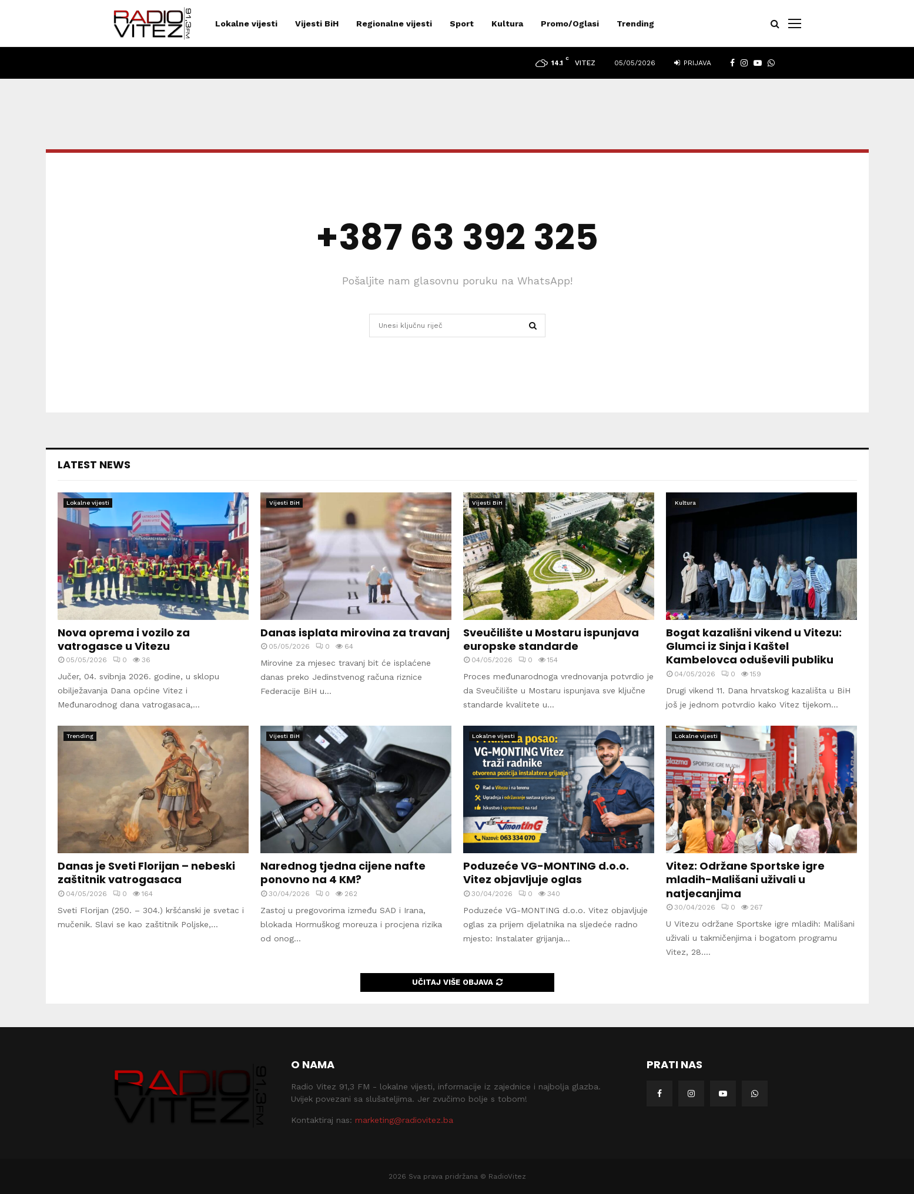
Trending (635, 23)
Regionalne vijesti (394, 23)
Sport (462, 23)
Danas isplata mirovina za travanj (355, 632)
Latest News (94, 464)
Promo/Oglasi (570, 23)
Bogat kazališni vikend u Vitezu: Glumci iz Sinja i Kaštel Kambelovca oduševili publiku (754, 646)
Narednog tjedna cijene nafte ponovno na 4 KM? (343, 872)
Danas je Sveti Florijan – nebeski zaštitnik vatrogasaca (146, 872)
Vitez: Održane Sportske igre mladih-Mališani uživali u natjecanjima (745, 879)
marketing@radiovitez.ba (404, 1120)
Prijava (692, 63)
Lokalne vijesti (246, 23)
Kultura (507, 23)
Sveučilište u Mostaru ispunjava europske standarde (551, 639)
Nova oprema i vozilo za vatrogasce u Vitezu (124, 639)
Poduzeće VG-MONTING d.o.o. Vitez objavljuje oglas (546, 872)
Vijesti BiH (317, 23)
